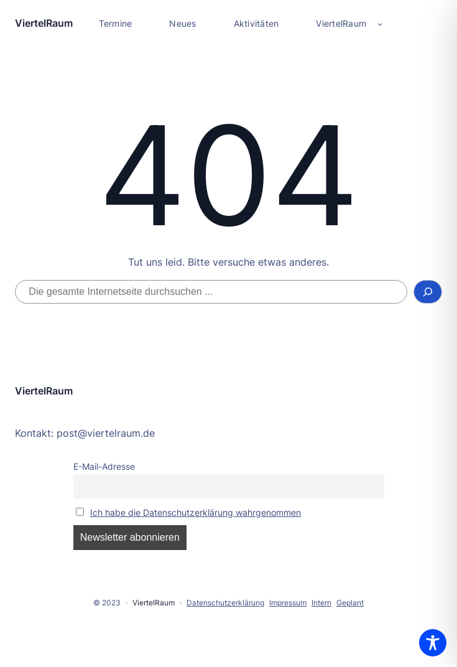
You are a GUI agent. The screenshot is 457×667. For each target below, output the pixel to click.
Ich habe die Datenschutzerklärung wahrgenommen (195, 512)
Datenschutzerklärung (225, 602)
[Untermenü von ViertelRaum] (379, 23)
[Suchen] (427, 292)
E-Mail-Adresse (104, 466)
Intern (321, 602)
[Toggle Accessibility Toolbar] (433, 643)
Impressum (288, 602)
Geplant (350, 602)
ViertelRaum (44, 23)
